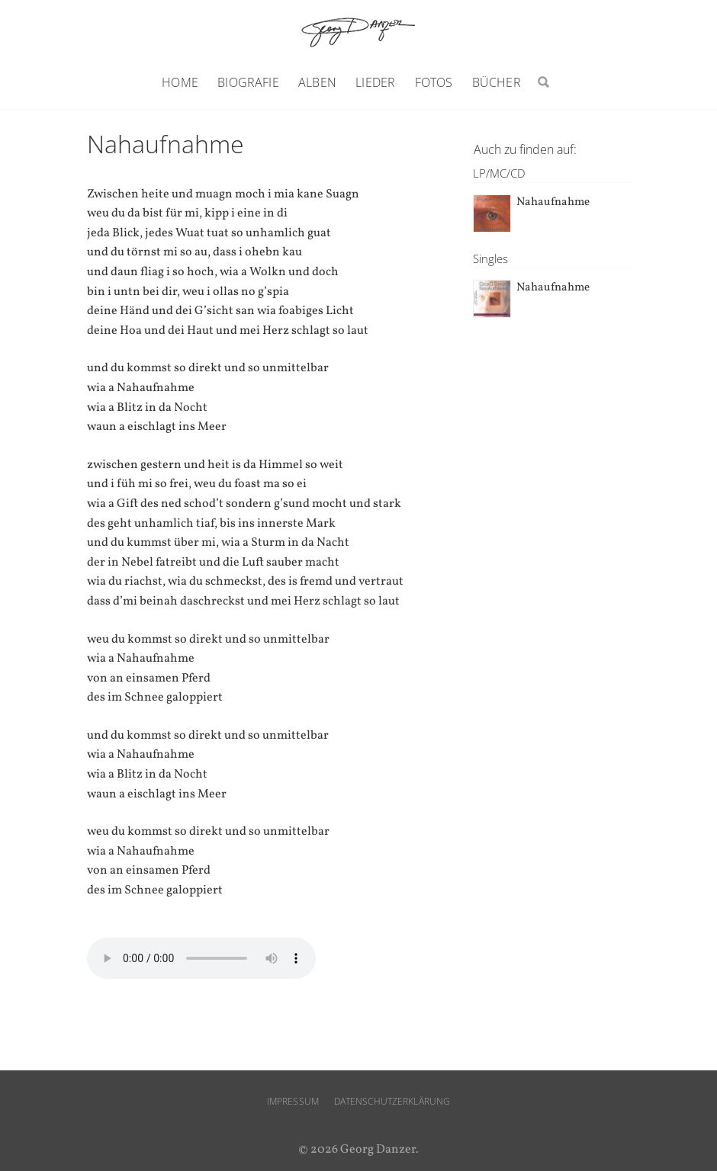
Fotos (434, 82)
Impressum (293, 1101)
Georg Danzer (358, 31)
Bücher (496, 82)
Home (180, 82)
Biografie (247, 82)
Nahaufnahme (553, 202)
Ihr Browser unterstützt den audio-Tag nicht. (201, 958)
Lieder (375, 82)
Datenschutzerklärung (392, 1101)
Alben (317, 82)
